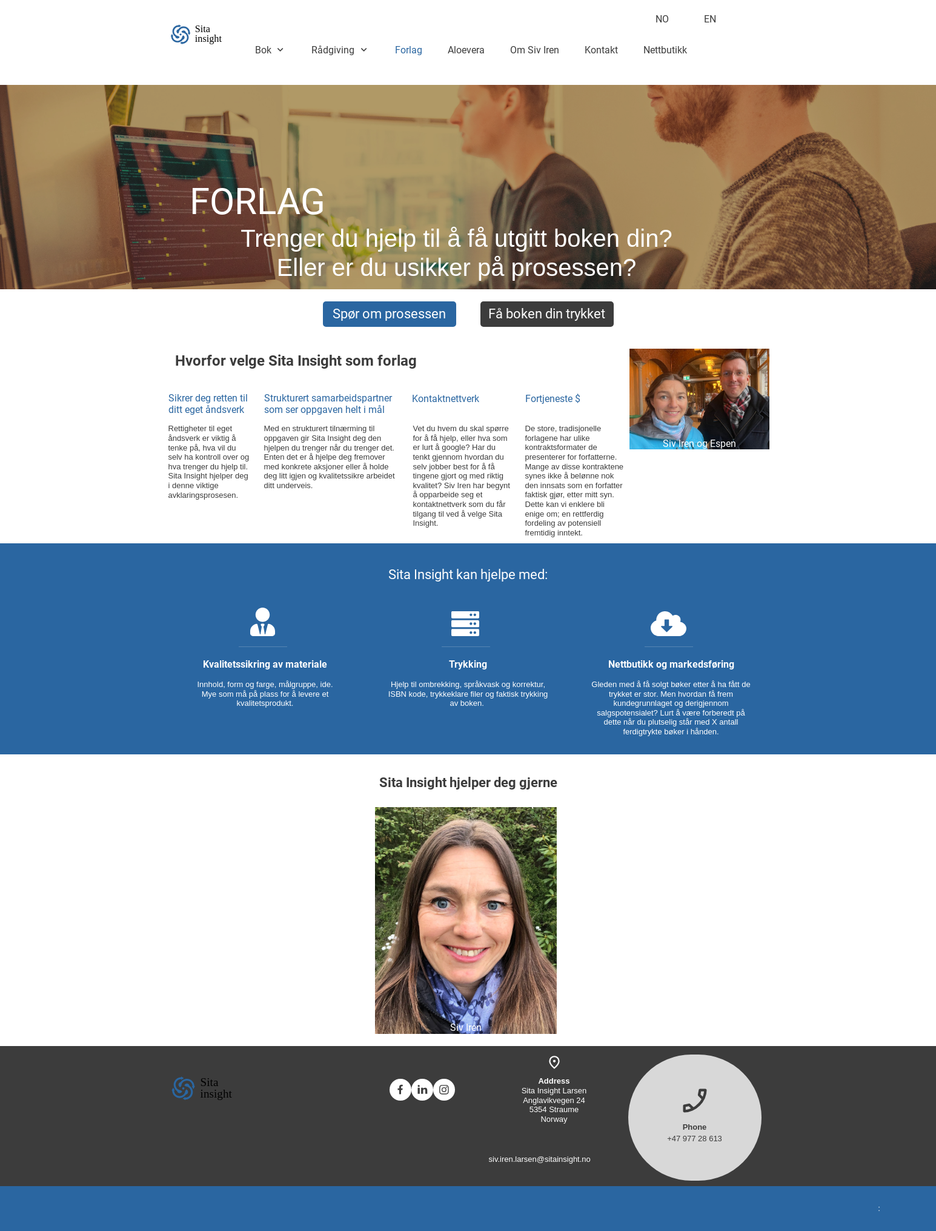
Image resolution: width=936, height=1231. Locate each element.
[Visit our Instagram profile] (444, 1090)
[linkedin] (422, 1090)
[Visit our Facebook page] (400, 1090)
